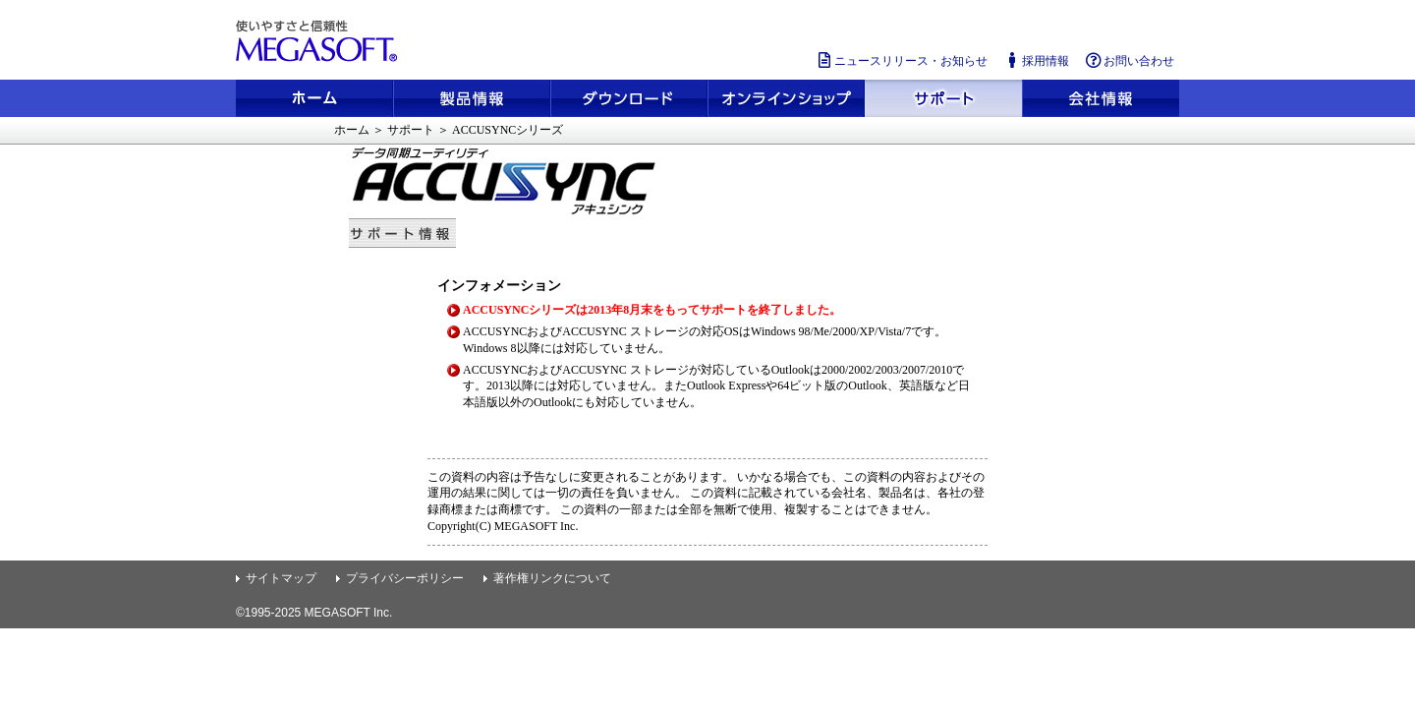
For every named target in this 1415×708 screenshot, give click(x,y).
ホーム (314, 98)
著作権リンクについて (552, 578)
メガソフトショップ (786, 98)
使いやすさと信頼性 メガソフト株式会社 (319, 41)
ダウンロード (629, 98)
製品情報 (471, 98)
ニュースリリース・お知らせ (901, 60)
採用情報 (1035, 60)
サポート (943, 98)
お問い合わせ (1129, 60)
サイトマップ (281, 578)
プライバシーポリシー (405, 578)
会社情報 (1100, 98)
